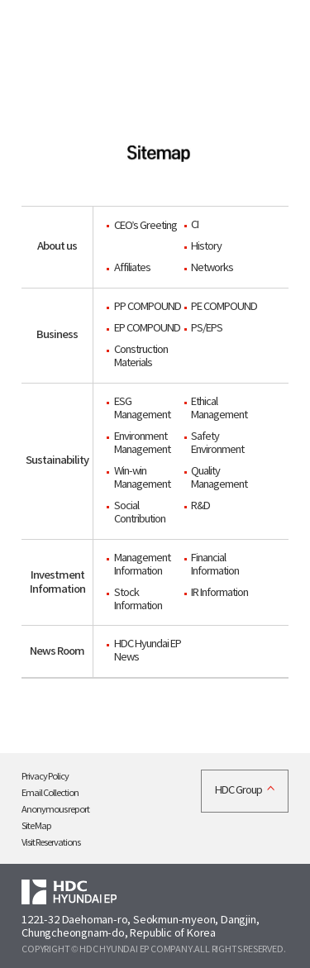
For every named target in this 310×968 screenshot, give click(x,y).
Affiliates (132, 268)
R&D (200, 506)
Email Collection (50, 793)
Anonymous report (55, 809)
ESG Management (142, 409)
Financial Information (215, 565)
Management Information (142, 565)
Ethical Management (219, 409)
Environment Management (142, 443)
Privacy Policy (45, 776)
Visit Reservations (50, 842)
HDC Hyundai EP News (147, 651)
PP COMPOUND (147, 307)
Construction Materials (141, 357)
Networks (212, 268)
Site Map (36, 826)
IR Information (219, 593)
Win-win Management (142, 478)
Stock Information (138, 600)
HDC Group (238, 790)
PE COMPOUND (224, 307)
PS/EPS (206, 328)
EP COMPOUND (147, 328)
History (206, 247)
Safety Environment (217, 443)
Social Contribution (139, 513)
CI (194, 225)
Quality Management (219, 478)
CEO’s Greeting (146, 226)
